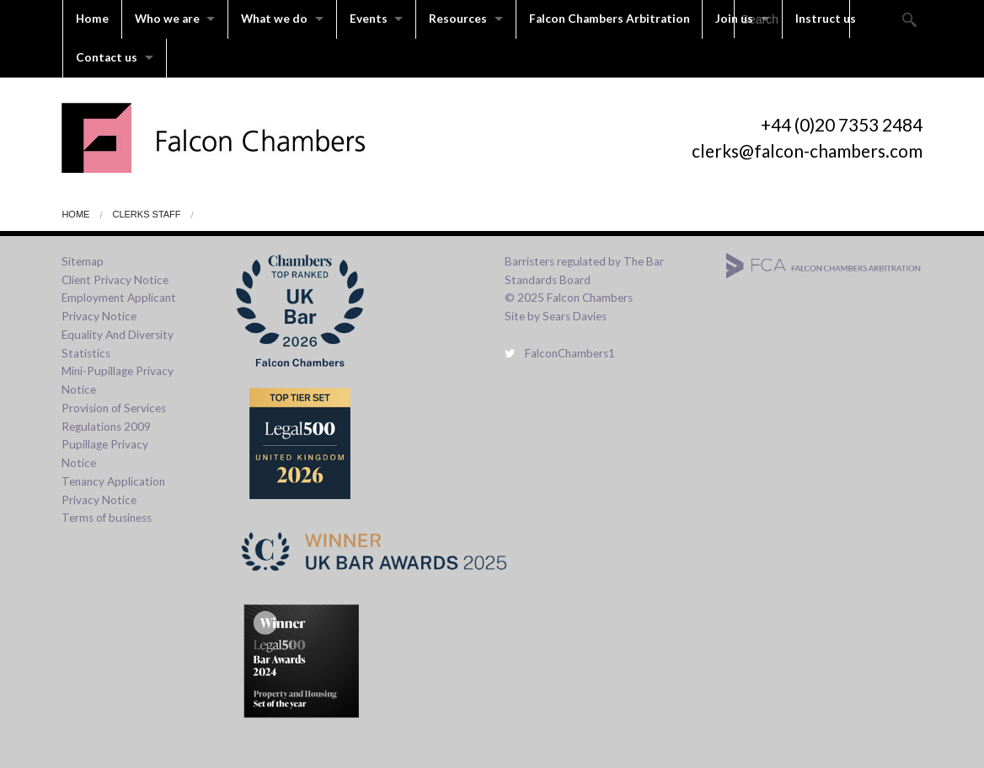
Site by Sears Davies (556, 314)
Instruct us (832, 18)
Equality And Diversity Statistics (118, 342)
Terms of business (107, 517)
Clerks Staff (146, 212)
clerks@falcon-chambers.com (807, 148)
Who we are (167, 18)
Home (92, 18)
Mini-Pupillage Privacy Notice (118, 379)
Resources (462, 18)
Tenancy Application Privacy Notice (113, 489)
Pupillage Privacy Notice (105, 453)
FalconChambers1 (560, 351)
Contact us (106, 56)
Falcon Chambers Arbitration (614, 18)
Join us (740, 18)
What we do (276, 18)
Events (371, 18)
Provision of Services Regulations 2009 (114, 416)
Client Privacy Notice (115, 278)
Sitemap (83, 259)
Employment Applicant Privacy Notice (119, 306)
